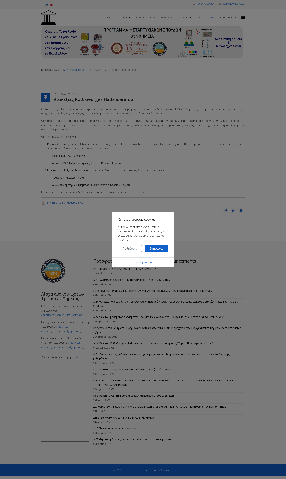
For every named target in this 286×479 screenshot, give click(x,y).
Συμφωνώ (156, 249)
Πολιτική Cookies (143, 262)
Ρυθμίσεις (130, 249)
